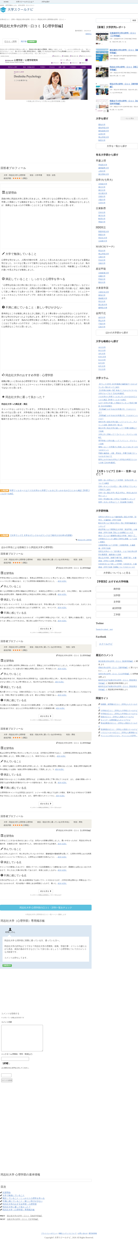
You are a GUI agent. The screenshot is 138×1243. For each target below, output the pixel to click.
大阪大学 (101, 200)
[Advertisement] (27, 135)
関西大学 (101, 235)
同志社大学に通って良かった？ (17, 1207)
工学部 (117, 614)
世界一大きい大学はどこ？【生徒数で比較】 (115, 502)
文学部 (117, 602)
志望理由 (7, 1192)
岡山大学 (101, 321)
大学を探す (46, 2)
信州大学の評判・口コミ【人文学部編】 (114, 674)
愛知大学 (101, 125)
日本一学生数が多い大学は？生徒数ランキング (116, 499)
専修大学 (101, 222)
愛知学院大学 (103, 128)
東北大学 (101, 187)
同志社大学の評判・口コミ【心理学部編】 (75, 568)
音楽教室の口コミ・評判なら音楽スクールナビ (119, 729)
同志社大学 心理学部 (85, 540)
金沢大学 (101, 317)
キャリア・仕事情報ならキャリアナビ (115, 720)
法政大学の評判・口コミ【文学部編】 (23, 1219)
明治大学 (101, 251)
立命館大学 (102, 241)
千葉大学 (101, 324)
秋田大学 (101, 140)
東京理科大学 (103, 174)
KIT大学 (101, 363)
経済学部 (116, 608)
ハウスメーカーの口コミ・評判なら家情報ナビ (119, 733)
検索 (134, 20)
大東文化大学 (103, 292)
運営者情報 (93, 1233)
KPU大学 (101, 366)
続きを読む (62, 581)
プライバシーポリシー (49, 1233)
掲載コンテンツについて (68, 1233)
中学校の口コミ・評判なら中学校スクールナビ (119, 714)
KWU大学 (102, 357)
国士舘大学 (102, 305)
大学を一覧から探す (117, 146)
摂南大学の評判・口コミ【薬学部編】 (113, 668)
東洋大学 (101, 216)
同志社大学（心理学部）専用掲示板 (19, 1210)
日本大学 (101, 212)
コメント (44, 1022)
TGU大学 (102, 369)
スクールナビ (106, 644)
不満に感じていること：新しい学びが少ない (23, 1201)
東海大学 (101, 295)
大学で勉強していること (14, 1195)
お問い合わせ (83, 1233)
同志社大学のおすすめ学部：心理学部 (20, 1204)
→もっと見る (129, 118)
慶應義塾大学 (103, 168)
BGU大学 (102, 350)
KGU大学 (102, 360)
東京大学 (101, 190)
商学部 (117, 589)
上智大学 (101, 171)
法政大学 (101, 263)
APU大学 (101, 354)
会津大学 (101, 134)
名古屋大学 (102, 193)
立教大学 (101, 257)
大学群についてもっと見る (116, 573)
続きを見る (45, 629)
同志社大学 (102, 238)
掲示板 (29, 41)
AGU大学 (102, 347)
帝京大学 (101, 301)
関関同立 (89, 34)
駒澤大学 (101, 219)
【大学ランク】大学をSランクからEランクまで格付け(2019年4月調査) (41, 535)
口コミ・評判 (11, 41)
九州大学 (101, 203)
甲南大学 (101, 279)
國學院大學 (102, 308)
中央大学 (101, 260)
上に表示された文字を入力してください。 (15, 1068)
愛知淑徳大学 (103, 131)
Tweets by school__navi (104, 629)
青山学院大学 (103, 137)
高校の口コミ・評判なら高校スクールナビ (117, 717)
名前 (44, 1054)
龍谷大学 (101, 282)
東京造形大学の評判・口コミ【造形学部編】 (115, 661)
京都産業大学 (103, 273)
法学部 (117, 595)
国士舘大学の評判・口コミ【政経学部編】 (25, 1216)
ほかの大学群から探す (117, 332)
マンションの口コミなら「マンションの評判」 (119, 736)
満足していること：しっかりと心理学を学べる (24, 1198)
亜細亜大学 (102, 298)
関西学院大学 (103, 232)
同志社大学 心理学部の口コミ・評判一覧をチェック (46, 907)
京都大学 (101, 196)
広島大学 (101, 327)
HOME (6, 2)
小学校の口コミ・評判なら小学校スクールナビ (119, 711)
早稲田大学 (102, 165)
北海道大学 (102, 184)
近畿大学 (101, 276)
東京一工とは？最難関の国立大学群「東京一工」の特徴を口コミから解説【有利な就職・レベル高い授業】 (117, 539)
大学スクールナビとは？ (25, 2)
